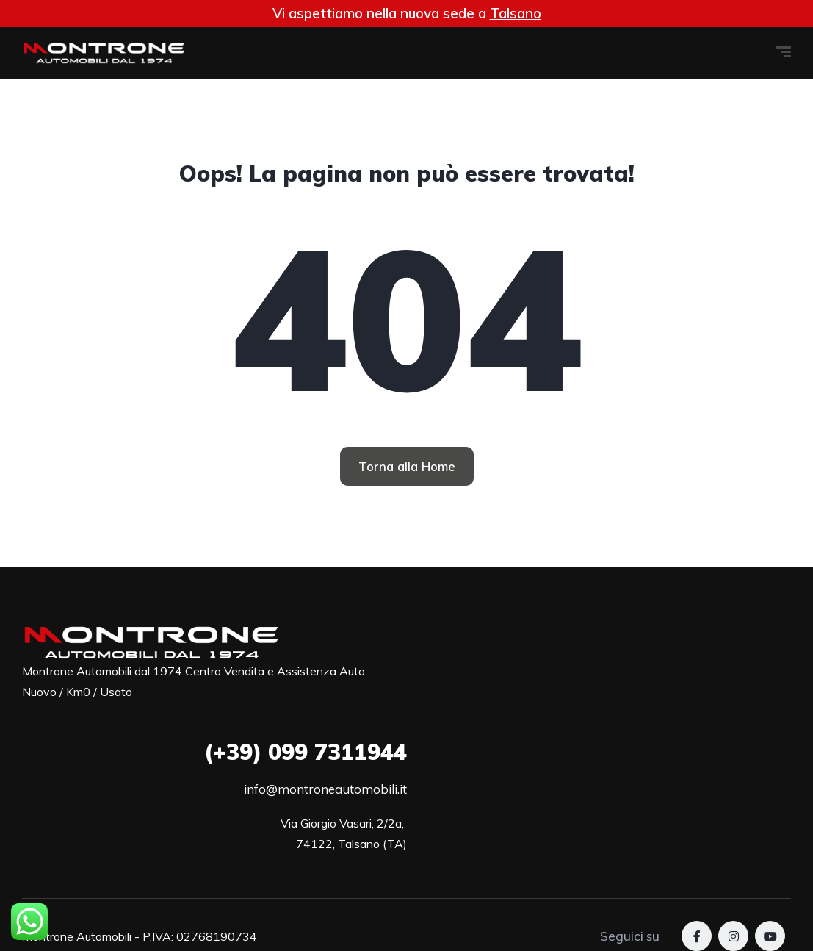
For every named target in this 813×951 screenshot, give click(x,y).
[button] (407, 466)
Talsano (515, 13)
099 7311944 (305, 752)
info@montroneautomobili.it (325, 789)
